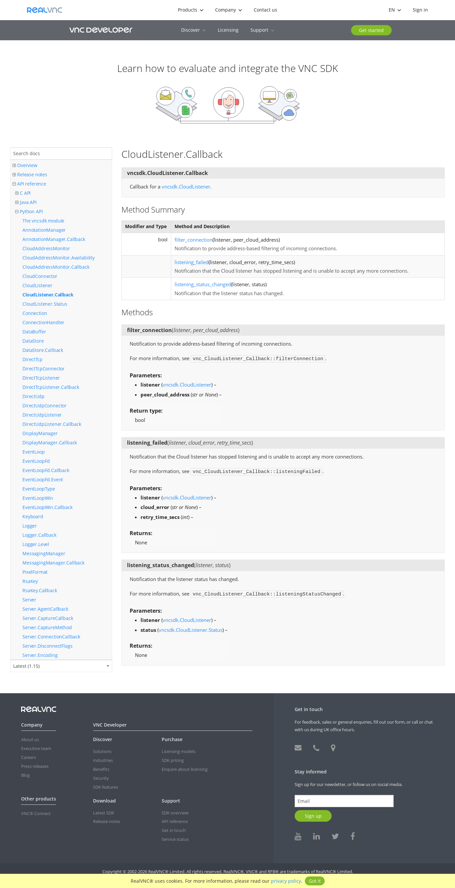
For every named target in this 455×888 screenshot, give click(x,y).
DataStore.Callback (42, 350)
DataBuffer (34, 331)
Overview (25, 165)
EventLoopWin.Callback (47, 507)
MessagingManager (43, 553)
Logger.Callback (39, 535)
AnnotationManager (44, 230)
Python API (29, 212)
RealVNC (44, 10)
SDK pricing (173, 760)
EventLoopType (38, 489)
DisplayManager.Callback (49, 442)
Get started (371, 30)
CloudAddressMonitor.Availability (58, 258)
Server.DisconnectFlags (47, 646)
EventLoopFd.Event (42, 479)
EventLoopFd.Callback (45, 470)
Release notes (30, 175)
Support (262, 30)
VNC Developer (100, 30)
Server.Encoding (40, 655)
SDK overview (175, 813)
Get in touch (174, 830)
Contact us (265, 10)
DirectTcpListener (41, 378)
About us (30, 739)
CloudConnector (39, 276)
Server (29, 600)
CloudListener (37, 285)
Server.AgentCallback (45, 609)
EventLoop (33, 452)
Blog (25, 775)
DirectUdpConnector (44, 405)
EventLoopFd (36, 461)
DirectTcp (32, 359)
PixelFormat (35, 572)
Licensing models (178, 751)
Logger (29, 526)
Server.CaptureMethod (47, 627)
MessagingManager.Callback (53, 563)
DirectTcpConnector (43, 368)
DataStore (33, 341)
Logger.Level (35, 544)
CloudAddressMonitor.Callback (55, 267)
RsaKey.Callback (39, 590)
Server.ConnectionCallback (51, 636)
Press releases (35, 766)
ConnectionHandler (43, 322)
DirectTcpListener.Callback (50, 387)
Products (190, 10)
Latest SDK (103, 813)
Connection (34, 313)
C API (23, 193)
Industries (103, 760)
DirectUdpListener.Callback (51, 424)
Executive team (36, 748)
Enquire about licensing (185, 769)
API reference (29, 184)
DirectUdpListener (42, 415)
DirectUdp (33, 396)
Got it (315, 881)
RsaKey (30, 581)
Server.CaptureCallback (47, 618)
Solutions (102, 751)
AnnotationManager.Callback (53, 239)
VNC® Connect (36, 813)
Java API (26, 202)
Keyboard (32, 516)
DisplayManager (40, 433)
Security (101, 778)
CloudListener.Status (44, 304)
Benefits (101, 769)
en (395, 10)
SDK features (105, 787)
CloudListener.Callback (47, 294)
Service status (175, 839)
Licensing (228, 30)
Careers (28, 757)
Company (228, 10)
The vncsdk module (43, 221)
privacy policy (286, 881)
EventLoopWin (37, 498)
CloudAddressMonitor (46, 248)
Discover (193, 30)
